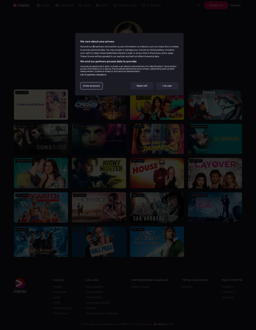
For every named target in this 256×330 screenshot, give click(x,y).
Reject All (142, 86)
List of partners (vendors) (93, 74)
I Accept (167, 86)
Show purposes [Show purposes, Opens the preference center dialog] (91, 86)
